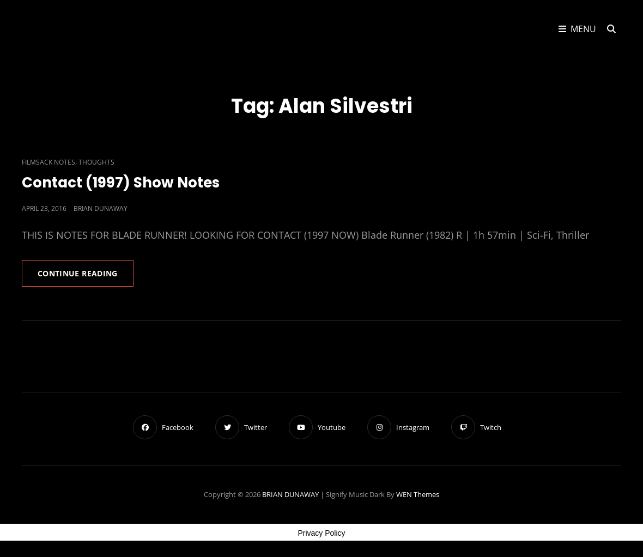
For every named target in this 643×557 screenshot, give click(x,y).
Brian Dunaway (101, 208)
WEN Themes (417, 494)
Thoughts (96, 162)
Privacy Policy (321, 533)
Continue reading (86, 277)
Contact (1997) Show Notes (121, 182)
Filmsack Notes (48, 162)
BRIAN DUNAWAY (290, 494)
